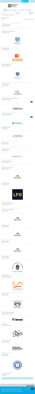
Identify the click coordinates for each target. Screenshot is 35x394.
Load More (17, 378)
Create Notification (29, 19)
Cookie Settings (27, 388)
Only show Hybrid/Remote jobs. (8, 14)
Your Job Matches (21, 10)
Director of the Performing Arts (8, 372)
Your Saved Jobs (28, 10)
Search (5, 10)
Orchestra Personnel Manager (7, 239)
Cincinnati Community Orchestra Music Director (11, 208)
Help (2, 385)
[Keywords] (8, 13)
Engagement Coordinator (7, 255)
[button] (32, 13)
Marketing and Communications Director (9, 112)
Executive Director (5, 126)
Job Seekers (25, 1)
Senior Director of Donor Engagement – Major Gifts (11, 292)
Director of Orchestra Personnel (8, 352)
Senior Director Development (7, 166)
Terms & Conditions (9, 385)
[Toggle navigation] (27, 5)
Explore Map (14, 10)
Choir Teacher (4, 322)
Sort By (3, 19)
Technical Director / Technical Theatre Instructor (11, 29)
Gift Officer (4, 223)
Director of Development (6, 201)
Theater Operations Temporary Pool (9, 96)
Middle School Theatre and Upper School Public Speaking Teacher (14, 82)
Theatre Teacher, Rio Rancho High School (10, 63)
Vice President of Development (8, 159)
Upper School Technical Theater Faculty (9, 46)
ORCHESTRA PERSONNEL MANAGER (8, 147)
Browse (9, 10)
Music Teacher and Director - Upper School (10, 141)
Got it (32, 388)
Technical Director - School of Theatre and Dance (11, 23)
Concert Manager (5, 181)
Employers (31, 1)
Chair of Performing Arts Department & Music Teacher (12, 274)
